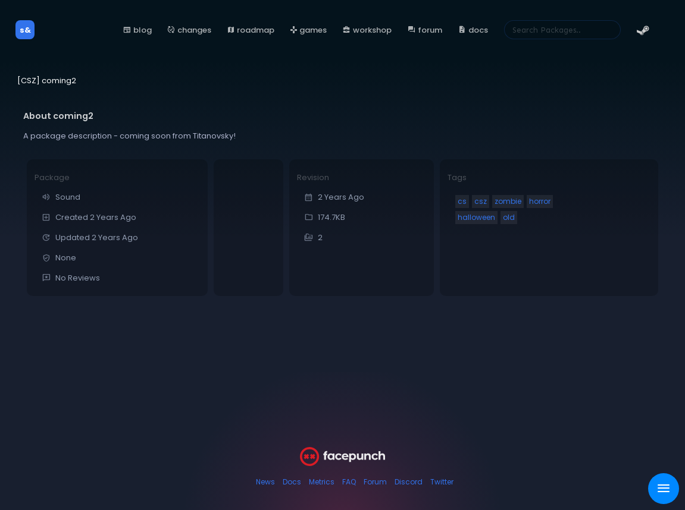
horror (539, 201)
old (509, 217)
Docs (292, 482)
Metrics (321, 482)
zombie (508, 201)
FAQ (349, 482)
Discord (409, 482)
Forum (375, 482)
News (265, 482)
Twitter (441, 482)
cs (462, 201)
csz (480, 201)
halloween (476, 217)
